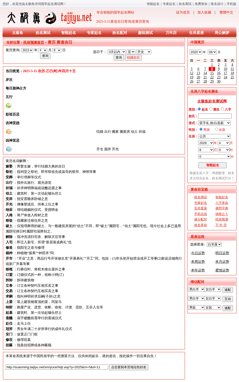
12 (191, 73)
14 (205, 73)
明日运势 (222, 253)
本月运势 (222, 262)
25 (232, 77)
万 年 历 (221, 225)
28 (205, 81)
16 (219, 73)
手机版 (231, 4)
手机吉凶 (200, 214)
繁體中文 (226, 12)
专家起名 (169, 4)
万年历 (171, 33)
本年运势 (198, 270)
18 (232, 73)
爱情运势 (222, 270)
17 (225, 73)
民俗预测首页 (33, 42)
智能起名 (153, 4)
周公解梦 (222, 33)
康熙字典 (221, 208)
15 (212, 73)
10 (225, 69)
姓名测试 (185, 4)
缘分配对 (200, 219)
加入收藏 (204, 12)
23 (219, 77)
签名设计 (217, 4)
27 (198, 81)
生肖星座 (196, 33)
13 (198, 73)
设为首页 (183, 12)
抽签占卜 (221, 214)
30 (219, 81)
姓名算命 (200, 225)
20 (198, 77)
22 (212, 77)
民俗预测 (221, 219)
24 (225, 77)
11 (232, 69)
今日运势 (198, 253)
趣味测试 (145, 33)
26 (191, 81)
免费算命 (201, 4)
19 (191, 77)
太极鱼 (17, 33)
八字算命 (221, 203)
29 (212, 81)
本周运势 (198, 262)
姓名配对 (119, 33)
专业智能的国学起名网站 (70, 17)
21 (205, 77)
